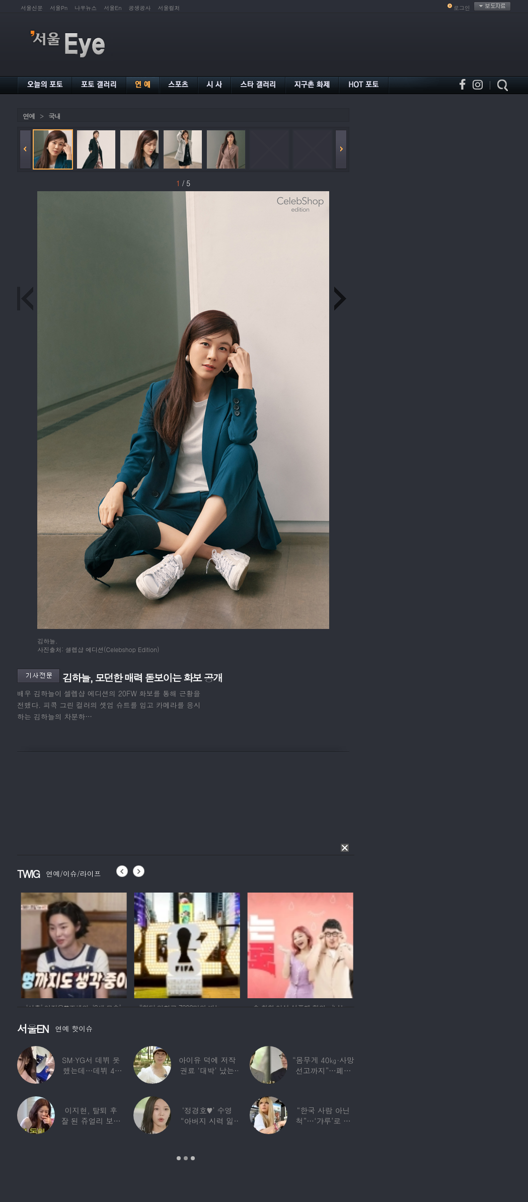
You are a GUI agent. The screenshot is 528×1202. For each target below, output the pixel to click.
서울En (112, 8)
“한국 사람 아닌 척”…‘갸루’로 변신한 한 (323, 1121)
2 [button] (186, 1158)
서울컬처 (169, 8)
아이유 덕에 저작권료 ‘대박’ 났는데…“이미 (207, 1070)
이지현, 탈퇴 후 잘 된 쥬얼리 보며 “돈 (91, 1121)
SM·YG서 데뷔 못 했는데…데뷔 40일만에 (91, 1070)
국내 (54, 116)
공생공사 (140, 8)
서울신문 (32, 8)
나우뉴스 (85, 8)
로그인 (462, 8)
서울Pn (58, 8)
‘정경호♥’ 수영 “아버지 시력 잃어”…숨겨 (207, 1121)
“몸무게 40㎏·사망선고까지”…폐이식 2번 (323, 1070)
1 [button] (179, 1158)
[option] (101, 944)
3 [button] (193, 1158)
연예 (29, 116)
